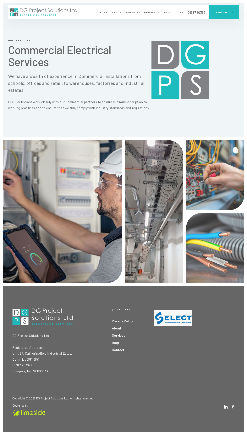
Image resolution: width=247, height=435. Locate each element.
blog (168, 12)
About (116, 328)
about (116, 12)
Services (132, 12)
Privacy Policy (122, 321)
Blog (115, 343)
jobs (180, 12)
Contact (118, 350)
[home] (44, 12)
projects (152, 12)
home (103, 12)
